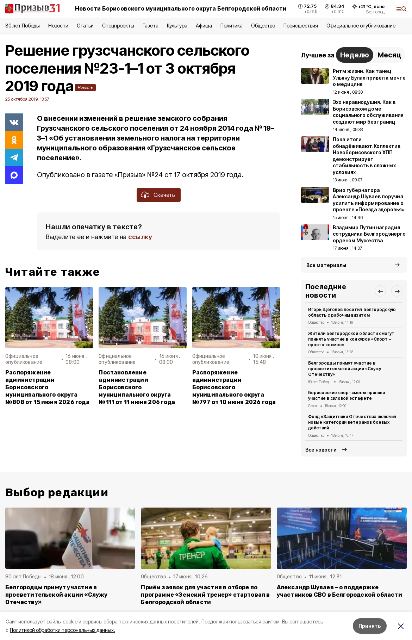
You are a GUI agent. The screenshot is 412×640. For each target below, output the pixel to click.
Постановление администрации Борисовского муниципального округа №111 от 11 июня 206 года (137, 387)
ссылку (140, 237)
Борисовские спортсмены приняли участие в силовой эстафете (346, 395)
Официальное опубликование (360, 26)
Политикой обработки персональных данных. (62, 630)
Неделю (354, 55)
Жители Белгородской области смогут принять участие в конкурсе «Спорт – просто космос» (351, 339)
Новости (58, 26)
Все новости (321, 450)
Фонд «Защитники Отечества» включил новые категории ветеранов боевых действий (352, 422)
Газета (150, 26)
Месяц (389, 55)
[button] (380, 291)
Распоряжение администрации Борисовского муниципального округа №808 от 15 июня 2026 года (47, 387)
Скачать (164, 194)
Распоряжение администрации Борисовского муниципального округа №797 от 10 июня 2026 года (234, 387)
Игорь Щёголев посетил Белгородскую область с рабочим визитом (352, 312)
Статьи (85, 26)
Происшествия (300, 26)
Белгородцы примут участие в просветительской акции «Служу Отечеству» (344, 368)
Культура (177, 26)
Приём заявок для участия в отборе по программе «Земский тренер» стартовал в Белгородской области (205, 594)
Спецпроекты (118, 26)
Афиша (204, 26)
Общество (263, 26)
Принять (369, 626)
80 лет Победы (22, 26)
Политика (231, 26)
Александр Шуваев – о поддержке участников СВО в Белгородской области (339, 591)
